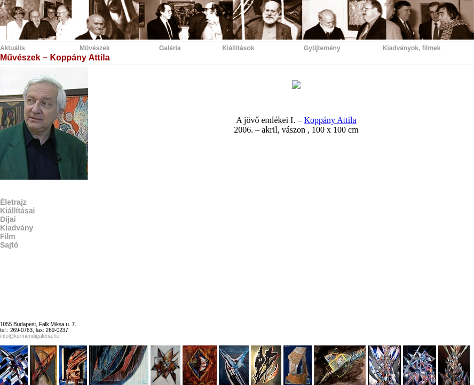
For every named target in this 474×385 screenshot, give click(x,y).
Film (7, 236)
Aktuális (12, 48)
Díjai (8, 219)
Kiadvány (16, 228)
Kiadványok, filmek (412, 48)
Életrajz (13, 202)
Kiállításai (17, 210)
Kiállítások (238, 48)
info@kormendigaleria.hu (29, 336)
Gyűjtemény (322, 48)
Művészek (95, 48)
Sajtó (9, 245)
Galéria (170, 48)
